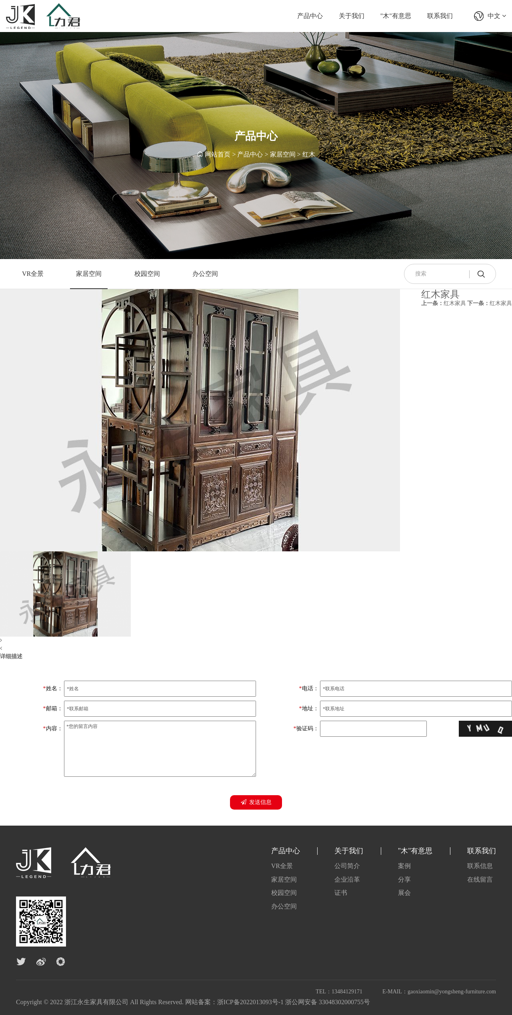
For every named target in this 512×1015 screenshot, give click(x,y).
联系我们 (440, 15)
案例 (404, 865)
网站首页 (217, 154)
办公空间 (205, 273)
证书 (340, 892)
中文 (497, 15)
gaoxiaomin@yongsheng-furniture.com (452, 992)
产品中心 (310, 15)
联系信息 (480, 865)
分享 (404, 879)
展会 (404, 892)
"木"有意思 (395, 15)
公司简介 (347, 865)
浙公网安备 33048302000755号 (327, 1002)
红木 (308, 154)
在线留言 (480, 879)
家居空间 (283, 154)
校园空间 (147, 273)
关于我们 (351, 15)
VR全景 (33, 273)
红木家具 (443, 303)
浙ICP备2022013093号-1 (250, 1002)
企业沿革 (347, 879)
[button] (200, 641)
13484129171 (347, 992)
